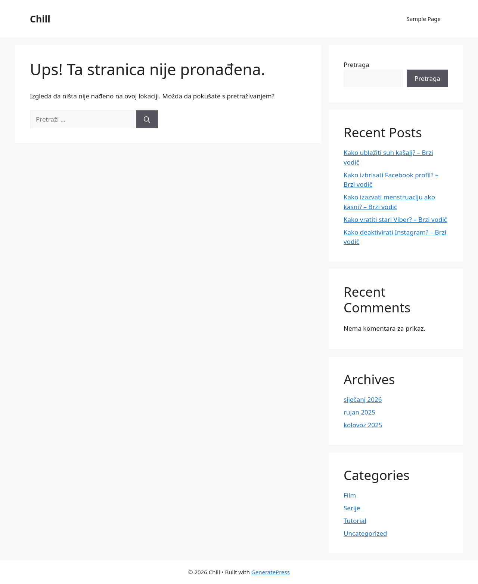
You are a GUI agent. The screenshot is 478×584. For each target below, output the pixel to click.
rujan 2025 (359, 412)
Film (350, 495)
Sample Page (424, 18)
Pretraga (356, 64)
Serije (352, 508)
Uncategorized (365, 533)
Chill (40, 18)
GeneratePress (270, 572)
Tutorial (355, 520)
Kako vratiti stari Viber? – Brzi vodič (395, 219)
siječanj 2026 (363, 399)
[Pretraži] (147, 119)
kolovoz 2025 (363, 425)
